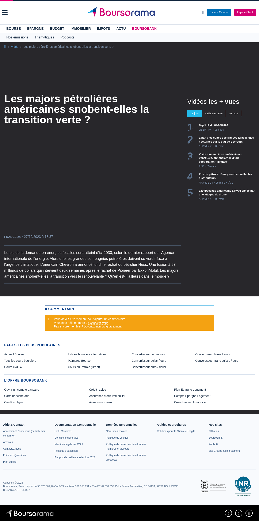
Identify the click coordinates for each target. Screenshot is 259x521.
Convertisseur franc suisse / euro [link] (217, 360)
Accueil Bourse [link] (14, 354)
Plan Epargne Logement (190, 389)
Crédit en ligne (13, 402)
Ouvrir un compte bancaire (21, 389)
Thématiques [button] (44, 37)
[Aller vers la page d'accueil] (130, 12)
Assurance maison (101, 402)
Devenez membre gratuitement (102, 326)
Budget (57, 28)
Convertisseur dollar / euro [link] (149, 360)
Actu (121, 28)
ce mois (234, 113)
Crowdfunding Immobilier (190, 402)
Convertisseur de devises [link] (148, 354)
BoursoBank (144, 28)
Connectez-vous (98, 323)
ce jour (195, 113)
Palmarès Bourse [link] (79, 360)
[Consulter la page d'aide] (203, 12)
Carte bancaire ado (16, 396)
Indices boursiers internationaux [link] (89, 354)
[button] (5, 12)
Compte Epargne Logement (192, 396)
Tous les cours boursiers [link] (20, 360)
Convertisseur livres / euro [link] (212, 354)
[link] (8, 442)
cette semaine (213, 113)
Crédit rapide (97, 389)
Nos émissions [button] (17, 37)
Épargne (35, 28)
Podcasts (68, 37)
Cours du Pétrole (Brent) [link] (84, 367)
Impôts (103, 28)
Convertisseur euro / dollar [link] (149, 367)
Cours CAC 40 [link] (13, 367)
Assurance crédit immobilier (107, 396)
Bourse (13, 28)
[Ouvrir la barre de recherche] (199, 12)
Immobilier (81, 28)
